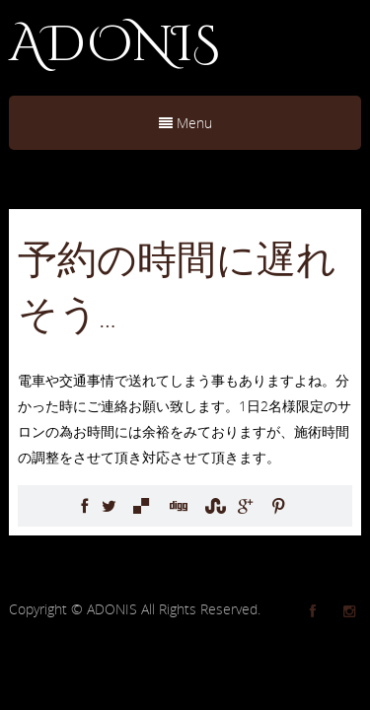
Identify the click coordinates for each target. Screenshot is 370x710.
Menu (185, 122)
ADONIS (114, 45)
